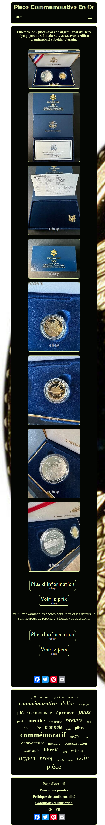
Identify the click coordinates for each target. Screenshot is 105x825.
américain (32, 751)
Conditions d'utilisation (54, 803)
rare (85, 737)
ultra (65, 752)
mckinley (77, 751)
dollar (68, 703)
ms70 (74, 737)
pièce (54, 766)
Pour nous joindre (54, 790)
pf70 (33, 697)
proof (46, 758)
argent (27, 757)
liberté (51, 750)
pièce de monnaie (34, 712)
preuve (74, 719)
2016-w (44, 697)
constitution (75, 744)
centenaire (32, 727)
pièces (79, 728)
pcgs (84, 711)
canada (60, 760)
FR (58, 809)
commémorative (38, 703)
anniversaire (32, 742)
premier (84, 705)
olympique (58, 697)
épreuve (65, 713)
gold (89, 721)
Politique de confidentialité (54, 797)
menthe (36, 720)
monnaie (53, 727)
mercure (54, 743)
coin (83, 757)
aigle (68, 728)
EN (50, 809)
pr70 (20, 721)
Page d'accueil (54, 784)
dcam (70, 760)
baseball (73, 697)
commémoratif (43, 735)
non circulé (55, 721)
